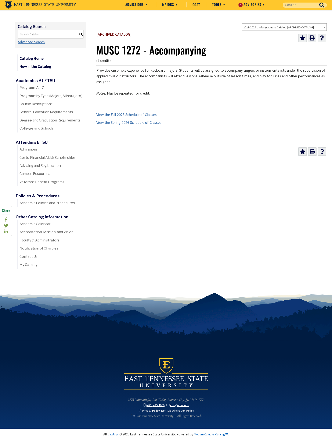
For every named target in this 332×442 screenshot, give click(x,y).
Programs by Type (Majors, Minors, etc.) (50, 96)
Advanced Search (31, 42)
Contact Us (28, 257)
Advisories (277, 4)
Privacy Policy (147, 412)
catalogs (111, 436)
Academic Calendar (35, 224)
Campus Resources (34, 174)
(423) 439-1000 (153, 407)
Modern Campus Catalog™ (211, 436)
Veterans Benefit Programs (41, 182)
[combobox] (284, 27)
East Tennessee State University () (40, 5)
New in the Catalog (35, 67)
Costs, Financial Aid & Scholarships (47, 158)
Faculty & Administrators (39, 240)
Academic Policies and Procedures (47, 203)
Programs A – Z (31, 88)
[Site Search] (308, 5)
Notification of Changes (38, 248)
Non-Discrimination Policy (178, 412)
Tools (243, 4)
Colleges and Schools (36, 128)
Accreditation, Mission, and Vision (46, 232)
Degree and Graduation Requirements (49, 120)
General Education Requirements (46, 112)
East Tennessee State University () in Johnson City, (166, 376)
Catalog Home (31, 59)
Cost (222, 4)
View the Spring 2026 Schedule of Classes (128, 122)
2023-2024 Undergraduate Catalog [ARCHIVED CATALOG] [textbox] (278, 27)
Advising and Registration (40, 166)
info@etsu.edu (179, 407)
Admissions (161, 4)
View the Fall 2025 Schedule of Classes (126, 114)
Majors (194, 4)
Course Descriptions (36, 104)
